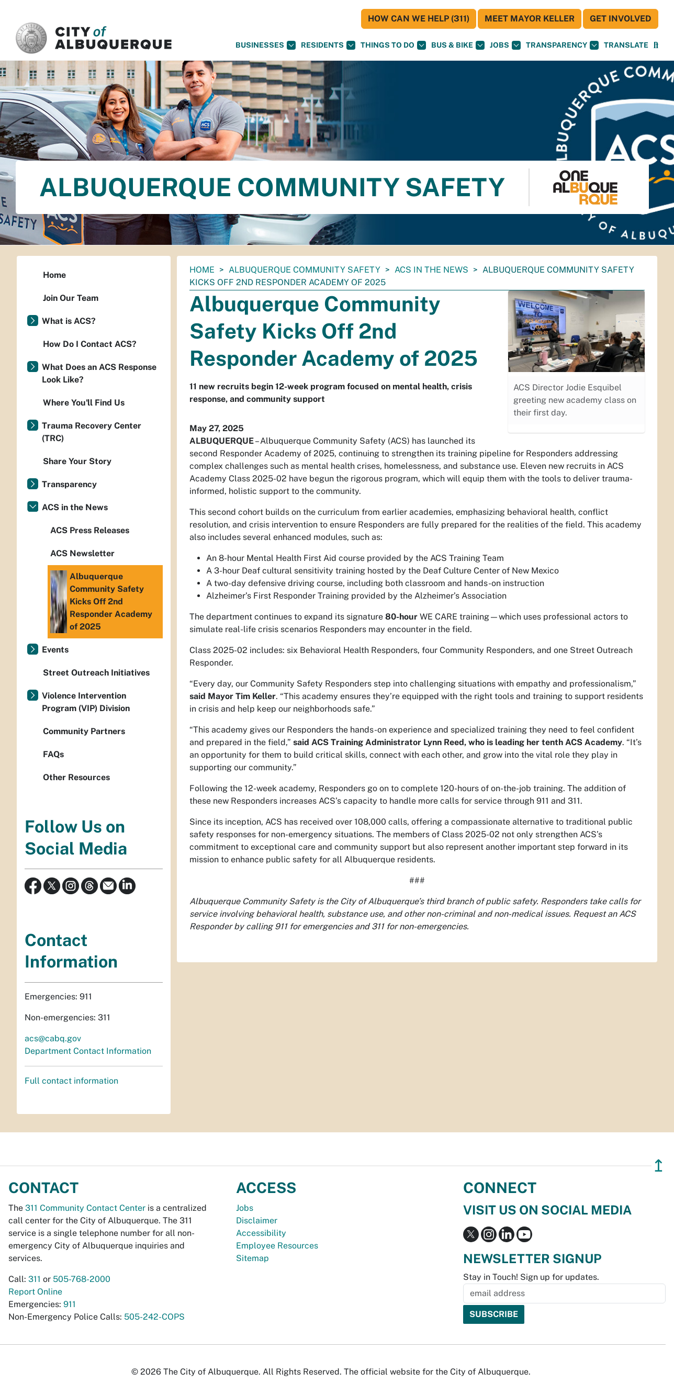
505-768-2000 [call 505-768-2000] (81, 1279)
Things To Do (393, 45)
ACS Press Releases (89, 530)
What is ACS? (69, 321)
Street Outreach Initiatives (96, 673)
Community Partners (84, 731)
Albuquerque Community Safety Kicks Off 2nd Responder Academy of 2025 (101, 601)
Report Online (35, 1292)
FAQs (53, 754)
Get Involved (620, 19)
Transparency (562, 45)
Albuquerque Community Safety (304, 270)
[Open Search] (656, 45)
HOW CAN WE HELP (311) (418, 19)
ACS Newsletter (82, 553)
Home (202, 270)
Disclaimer (256, 1220)
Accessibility (261, 1233)
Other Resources (76, 777)
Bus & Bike (458, 45)
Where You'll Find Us (84, 403)
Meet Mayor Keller (530, 19)
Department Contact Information (88, 1051)
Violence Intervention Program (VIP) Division (86, 702)
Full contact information (71, 1081)
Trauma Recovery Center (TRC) (91, 432)
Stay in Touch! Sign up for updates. (531, 1277)
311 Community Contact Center (85, 1208)
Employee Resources (277, 1246)
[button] (626, 45)
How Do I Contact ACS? (90, 344)
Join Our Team (70, 298)
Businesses (265, 45)
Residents (328, 45)
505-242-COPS (154, 1317)
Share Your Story (77, 461)
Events (55, 650)
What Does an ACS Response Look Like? (99, 373)
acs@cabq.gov (53, 1038)
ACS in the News (431, 270)
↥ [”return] (658, 1165)
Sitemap (252, 1258)
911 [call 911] (69, 1304)
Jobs (505, 45)
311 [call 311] (34, 1279)
